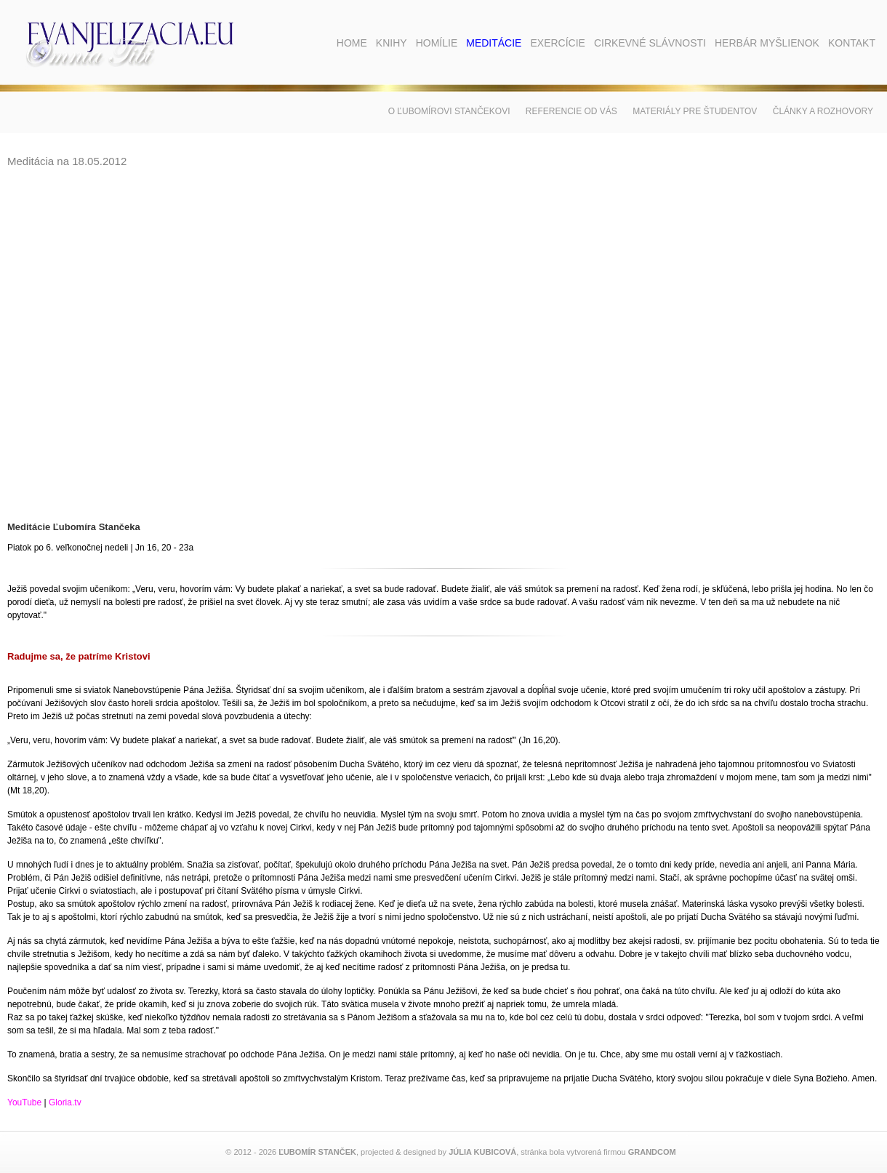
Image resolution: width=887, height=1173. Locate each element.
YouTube (24, 1102)
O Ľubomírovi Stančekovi (449, 111)
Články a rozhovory (823, 111)
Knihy (391, 43)
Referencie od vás (571, 111)
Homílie (437, 43)
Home (352, 43)
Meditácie (493, 43)
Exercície (557, 43)
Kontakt (851, 43)
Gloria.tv (65, 1102)
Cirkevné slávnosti (650, 43)
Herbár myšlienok (767, 43)
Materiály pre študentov (695, 111)
